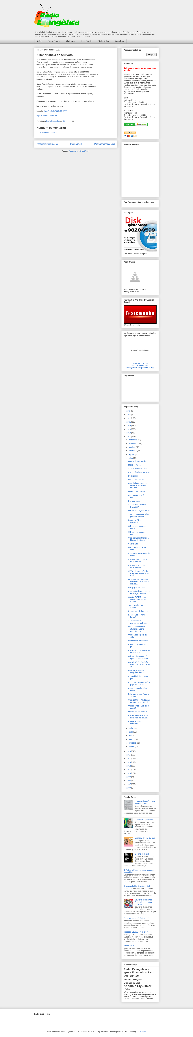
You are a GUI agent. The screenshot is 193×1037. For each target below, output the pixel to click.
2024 (129, 411)
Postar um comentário (48, 132)
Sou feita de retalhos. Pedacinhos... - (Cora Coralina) (143, 902)
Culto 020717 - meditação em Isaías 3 (139, 651)
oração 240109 (130, 946)
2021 (129, 422)
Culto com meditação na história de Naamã (138, 539)
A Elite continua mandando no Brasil (137, 622)
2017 (129, 436)
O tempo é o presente (144, 819)
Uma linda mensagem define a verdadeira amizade (137, 485)
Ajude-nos (70, 41)
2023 (129, 414)
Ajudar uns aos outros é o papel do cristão (139, 683)
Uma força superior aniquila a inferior (136, 671)
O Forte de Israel (142, 854)
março (131, 739)
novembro (133, 443)
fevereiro (132, 743)
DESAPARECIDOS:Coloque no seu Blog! (140, 364)
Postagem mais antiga (104, 144)
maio (131, 732)
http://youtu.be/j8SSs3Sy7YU (55, 111)
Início (39, 41)
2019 (129, 429)
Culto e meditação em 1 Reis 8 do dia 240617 (138, 716)
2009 (129, 777)
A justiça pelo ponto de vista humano (137, 560)
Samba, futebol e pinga (138, 468)
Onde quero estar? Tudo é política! (138, 918)
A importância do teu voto (138, 472)
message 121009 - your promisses (138, 932)
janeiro (132, 746)
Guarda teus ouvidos (137, 491)
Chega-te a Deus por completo (137, 722)
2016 (129, 751)
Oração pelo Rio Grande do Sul (137, 886)
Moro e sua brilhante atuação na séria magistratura (136, 629)
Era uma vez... (134, 501)
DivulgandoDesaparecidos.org (140, 367)
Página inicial (76, 144)
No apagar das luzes (136, 587)
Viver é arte (133, 544)
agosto (132, 454)
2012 (129, 766)
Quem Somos (54, 41)
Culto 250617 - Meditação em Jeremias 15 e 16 (139, 701)
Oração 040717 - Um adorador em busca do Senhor (138, 599)
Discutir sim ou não (136, 479)
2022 (129, 418)
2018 (129, 433)
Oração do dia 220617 (137, 712)
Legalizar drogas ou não (145, 838)
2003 (129, 788)
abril (131, 736)
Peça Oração (86, 41)
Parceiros (119, 41)
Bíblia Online (103, 41)
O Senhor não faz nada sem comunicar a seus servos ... (138, 581)
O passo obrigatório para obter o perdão (145, 802)
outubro (132, 447)
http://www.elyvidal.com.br (46, 116)
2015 (129, 755)
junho (131, 728)
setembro (133, 451)
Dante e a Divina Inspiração (135, 521)
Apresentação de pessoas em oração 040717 (139, 592)
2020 (129, 425)
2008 (129, 780)
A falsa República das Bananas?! (137, 506)
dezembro (133, 440)
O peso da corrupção (137, 461)
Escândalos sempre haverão (136, 616)
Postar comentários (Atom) (79, 151)
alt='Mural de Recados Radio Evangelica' (140, 171)
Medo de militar (134, 465)
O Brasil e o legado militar (139, 510)
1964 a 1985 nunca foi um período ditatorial (139, 515)
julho (131, 458)
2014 (129, 758)
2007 (129, 784)
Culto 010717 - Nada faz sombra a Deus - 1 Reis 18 (139, 664)
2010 (129, 773)
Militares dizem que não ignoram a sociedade (138, 657)
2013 (129, 762)
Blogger (143, 1032)
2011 (129, 769)
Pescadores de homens (138, 611)
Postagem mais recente (47, 144)
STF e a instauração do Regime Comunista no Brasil (138, 573)
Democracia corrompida (138, 641)
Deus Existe (133, 476)
